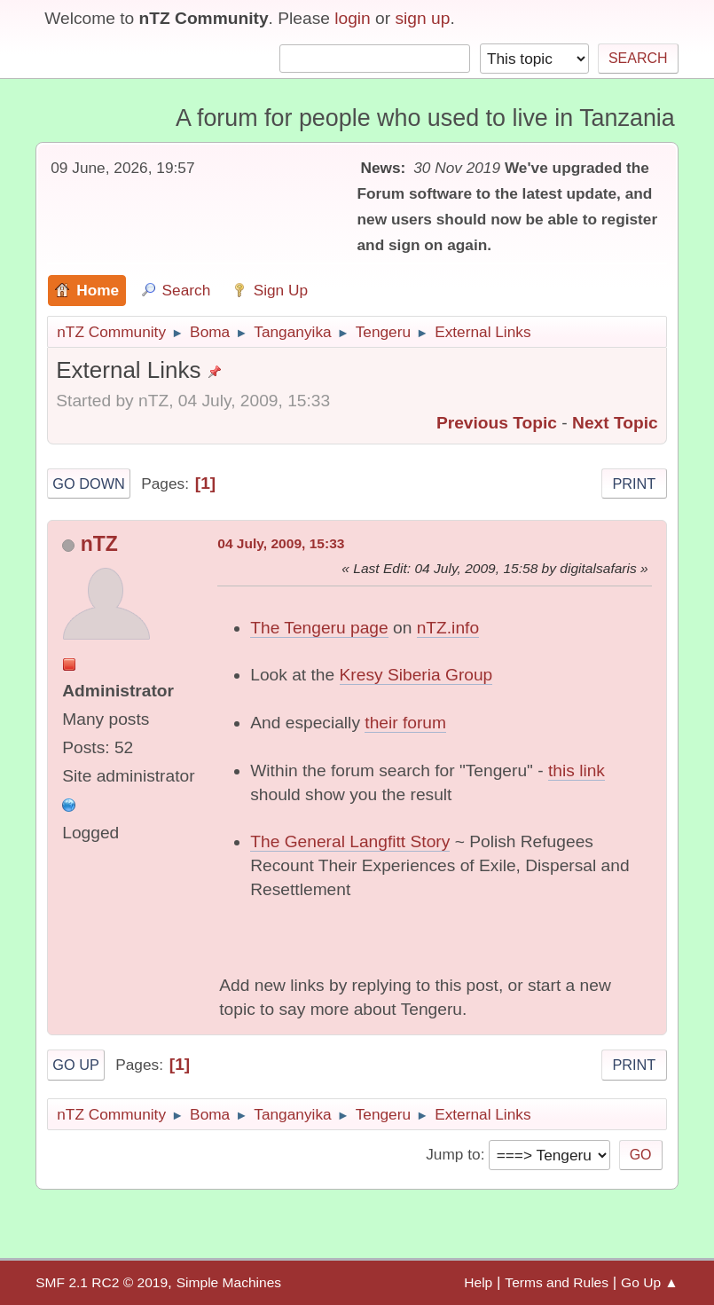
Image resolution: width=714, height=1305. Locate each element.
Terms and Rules (556, 1282)
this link (576, 770)
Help (478, 1282)
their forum (405, 722)
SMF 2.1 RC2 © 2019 (101, 1282)
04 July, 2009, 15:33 (280, 543)
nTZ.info (448, 627)
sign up (423, 18)
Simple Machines (229, 1282)
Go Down (88, 483)
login (352, 18)
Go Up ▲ (650, 1282)
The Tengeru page (319, 627)
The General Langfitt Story (350, 841)
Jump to (453, 1154)
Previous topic (496, 422)
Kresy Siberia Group (416, 674)
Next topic (615, 422)
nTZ (99, 543)
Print (633, 483)
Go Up (75, 1065)
